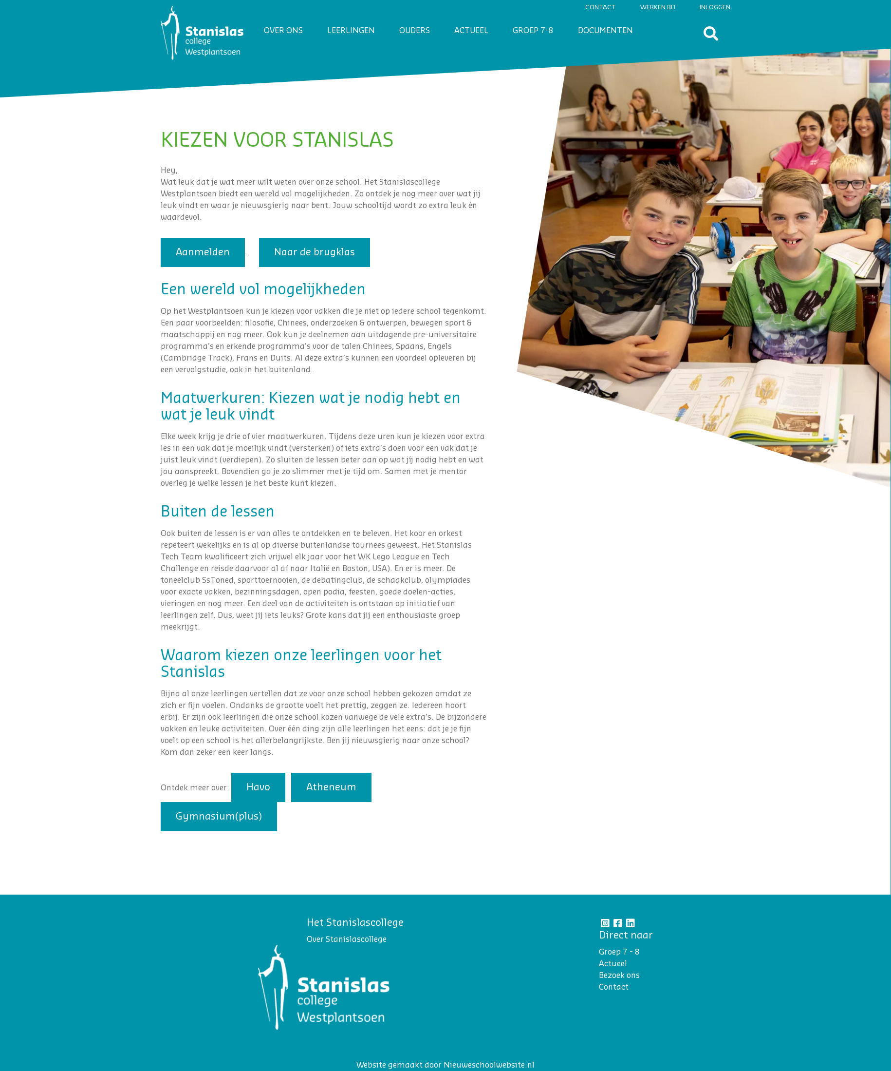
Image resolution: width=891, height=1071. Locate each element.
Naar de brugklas (314, 252)
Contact (600, 7)
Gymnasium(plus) (219, 817)
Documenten (605, 31)
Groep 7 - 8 (619, 952)
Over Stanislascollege (347, 939)
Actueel (471, 31)
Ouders (414, 31)
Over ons (283, 31)
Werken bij (657, 7)
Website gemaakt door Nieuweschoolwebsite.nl (445, 1065)
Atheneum (331, 787)
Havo (258, 787)
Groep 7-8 (533, 31)
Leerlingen (351, 31)
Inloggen (715, 7)
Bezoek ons (619, 975)
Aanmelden (203, 252)
